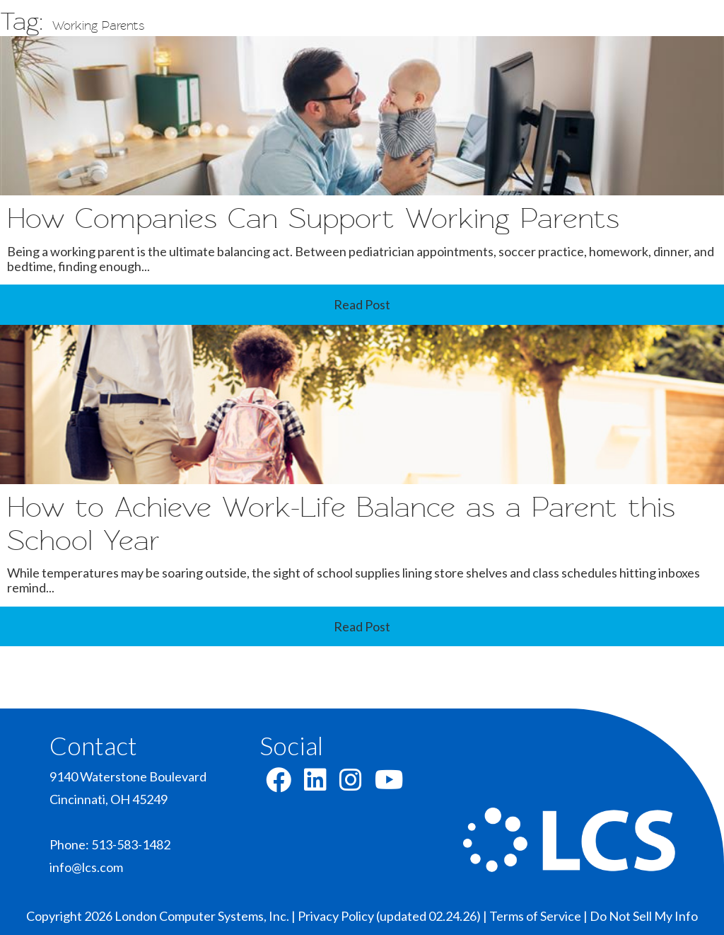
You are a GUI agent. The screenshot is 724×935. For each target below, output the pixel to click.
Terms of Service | (539, 916)
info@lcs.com (86, 867)
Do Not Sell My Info (644, 916)
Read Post (362, 304)
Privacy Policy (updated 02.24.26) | (393, 916)
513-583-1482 (130, 844)
